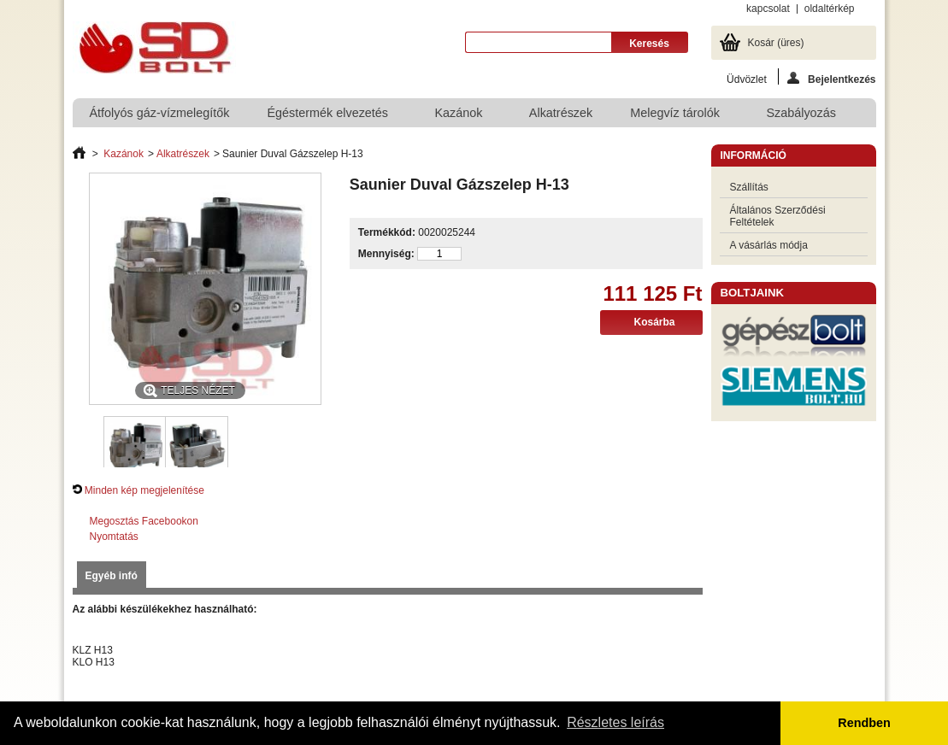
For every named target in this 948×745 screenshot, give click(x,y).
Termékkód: (386, 232)
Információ (753, 155)
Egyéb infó (111, 576)
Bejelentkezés (831, 78)
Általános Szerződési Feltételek (778, 216)
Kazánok (459, 116)
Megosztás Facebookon (144, 521)
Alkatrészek (560, 113)
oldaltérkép (829, 9)
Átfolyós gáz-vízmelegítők (160, 113)
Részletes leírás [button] (615, 722)
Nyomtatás (114, 537)
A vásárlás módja (769, 245)
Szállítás (749, 187)
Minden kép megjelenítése (144, 490)
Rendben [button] (864, 723)
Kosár (776, 43)
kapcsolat (768, 9)
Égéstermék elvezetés (328, 116)
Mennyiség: (386, 254)
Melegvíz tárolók (676, 116)
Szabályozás (802, 116)
